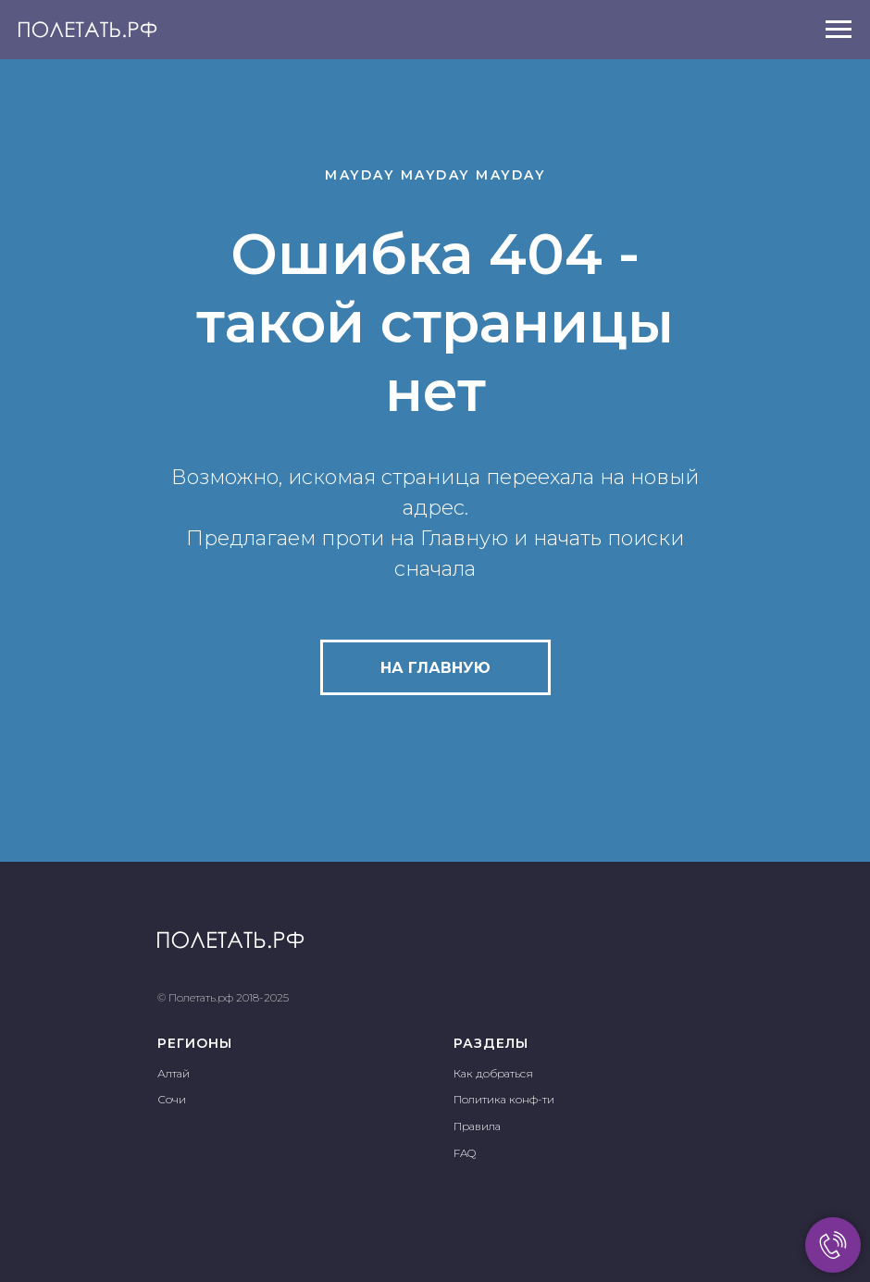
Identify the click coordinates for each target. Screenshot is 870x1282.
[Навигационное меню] (838, 29)
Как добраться (493, 1073)
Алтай (173, 1073)
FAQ (465, 1153)
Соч (168, 1099)
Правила (477, 1126)
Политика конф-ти (504, 1099)
